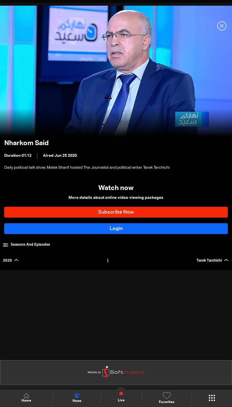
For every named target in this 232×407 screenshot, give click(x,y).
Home (26, 398)
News (77, 398)
